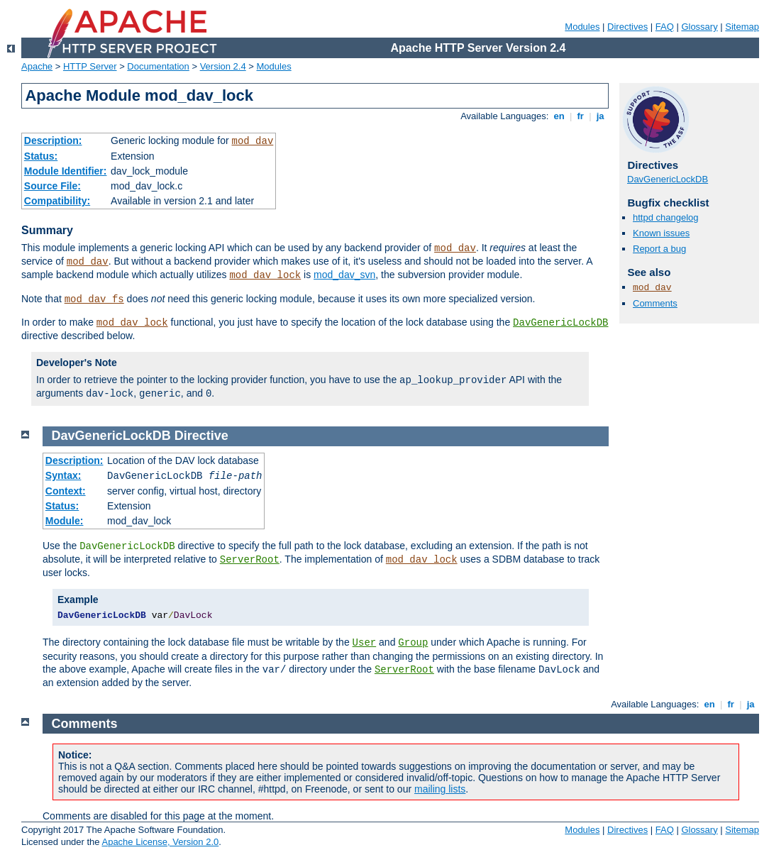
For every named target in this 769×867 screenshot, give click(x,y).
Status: (40, 156)
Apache (36, 66)
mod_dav (252, 141)
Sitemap (742, 26)
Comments (655, 303)
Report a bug (659, 248)
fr (581, 116)
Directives (627, 26)
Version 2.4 (223, 66)
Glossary (699, 26)
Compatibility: (57, 200)
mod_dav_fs (94, 299)
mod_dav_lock (265, 275)
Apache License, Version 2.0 (159, 841)
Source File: (52, 186)
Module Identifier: (65, 171)
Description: (53, 140)
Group (413, 642)
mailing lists (439, 789)
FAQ (664, 26)
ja (600, 116)
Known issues (661, 233)
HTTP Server (90, 66)
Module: (64, 520)
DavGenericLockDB (560, 322)
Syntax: (63, 475)
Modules (582, 26)
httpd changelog (666, 217)
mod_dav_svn (344, 274)
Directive (201, 436)
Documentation (158, 66)
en (559, 116)
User (365, 642)
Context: (65, 491)
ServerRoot (250, 559)
